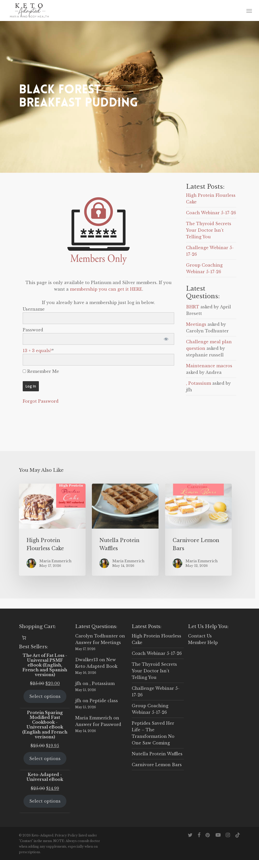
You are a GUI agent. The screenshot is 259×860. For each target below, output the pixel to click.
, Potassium (198, 383)
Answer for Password (98, 724)
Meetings (196, 324)
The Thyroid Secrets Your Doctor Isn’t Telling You (208, 230)
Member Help (203, 642)
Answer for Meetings (98, 642)
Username (34, 309)
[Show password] (166, 339)
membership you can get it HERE (106, 289)
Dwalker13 (86, 659)
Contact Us (200, 635)
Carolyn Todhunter (96, 635)
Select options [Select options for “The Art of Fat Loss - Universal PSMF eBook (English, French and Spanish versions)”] (45, 696)
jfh (78, 683)
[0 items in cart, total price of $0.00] (24, 638)
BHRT (192, 306)
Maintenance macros (209, 365)
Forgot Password (41, 401)
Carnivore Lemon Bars (157, 764)
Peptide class (104, 700)
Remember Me (41, 371)
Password (33, 329)
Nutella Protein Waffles (157, 753)
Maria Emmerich (93, 717)
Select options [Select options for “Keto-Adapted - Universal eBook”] (45, 801)
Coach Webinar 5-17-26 (211, 212)
